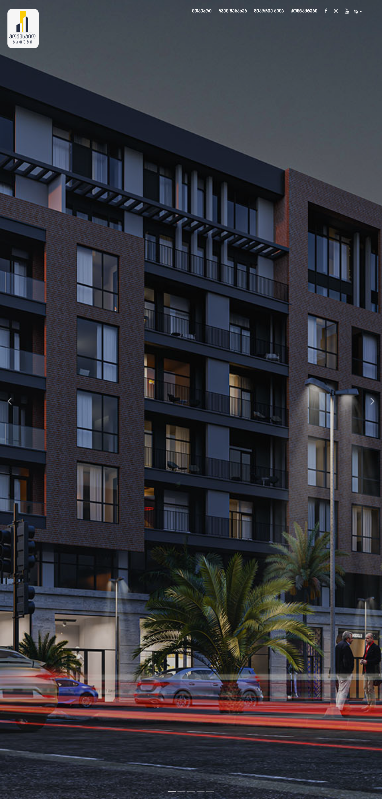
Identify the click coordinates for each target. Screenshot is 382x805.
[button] (9, 395)
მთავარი (202, 11)
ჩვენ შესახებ (233, 11)
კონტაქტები (304, 11)
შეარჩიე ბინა (269, 11)
